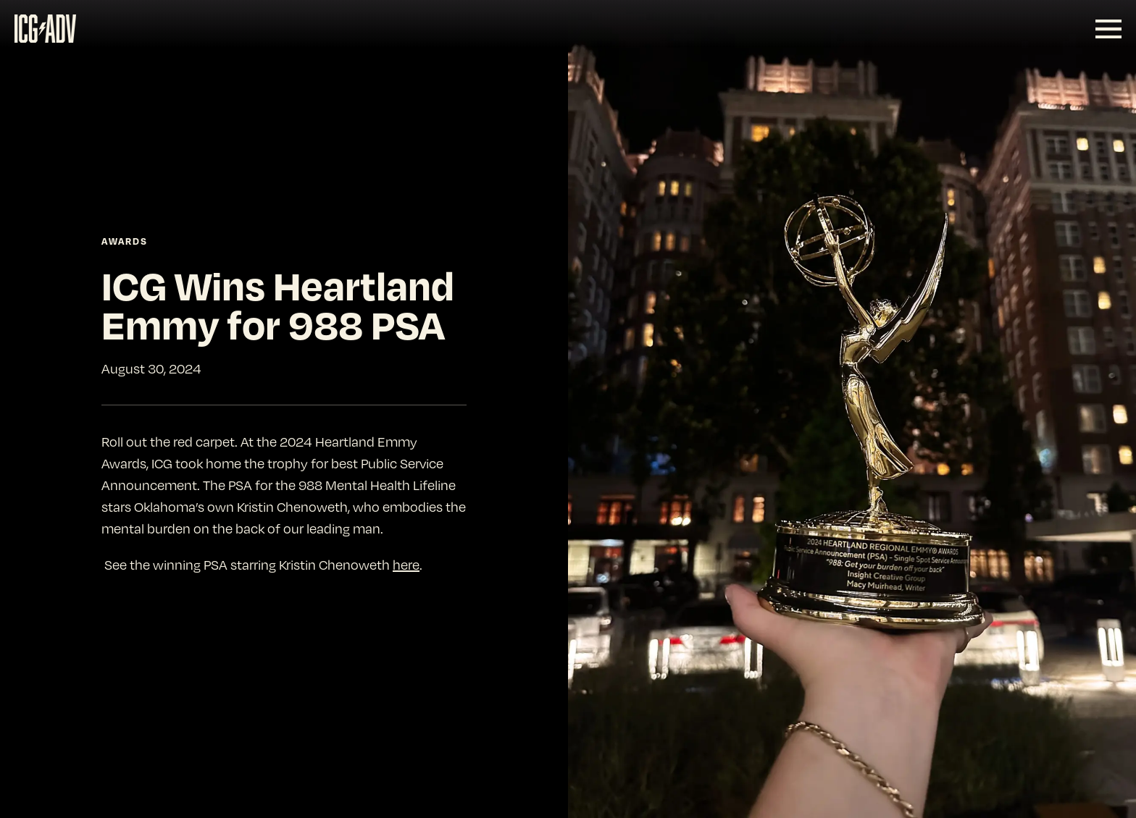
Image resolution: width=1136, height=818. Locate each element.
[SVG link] (45, 28)
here (406, 564)
